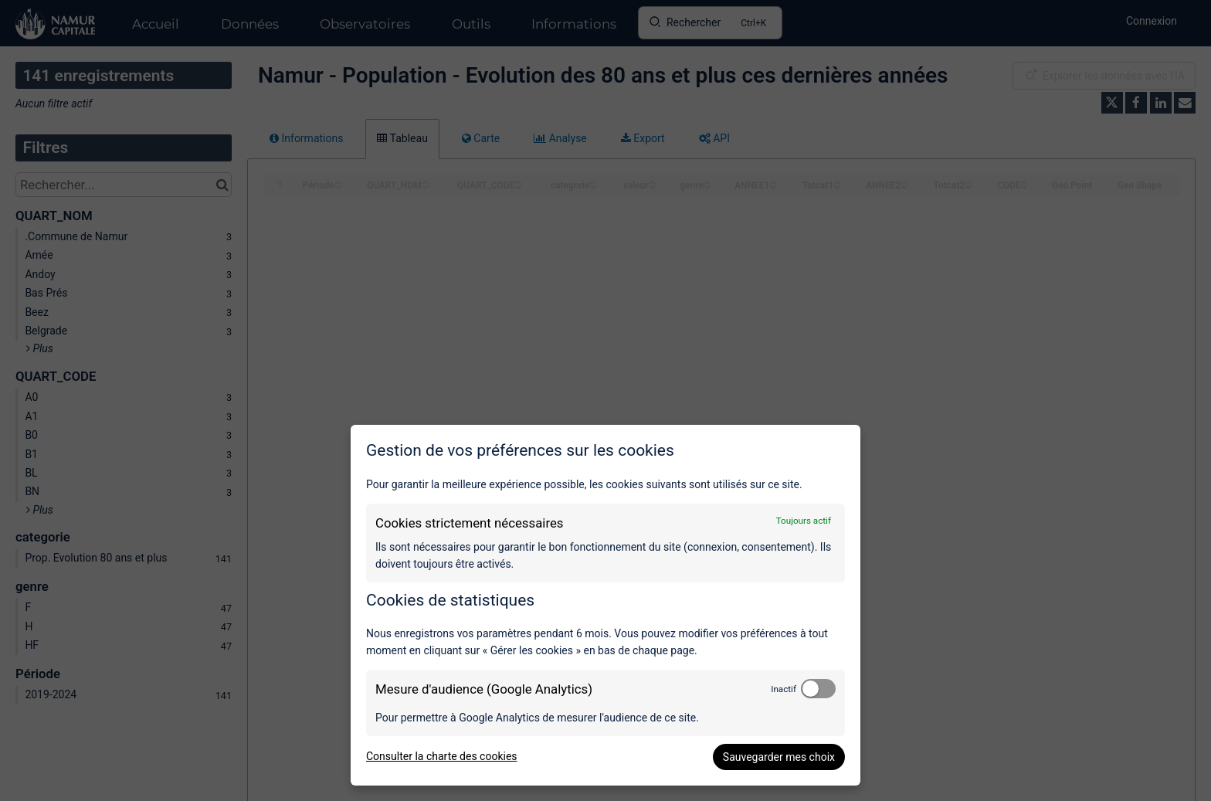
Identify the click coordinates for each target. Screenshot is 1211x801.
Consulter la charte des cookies (441, 756)
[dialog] (605, 605)
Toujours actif (803, 520)
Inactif (783, 689)
